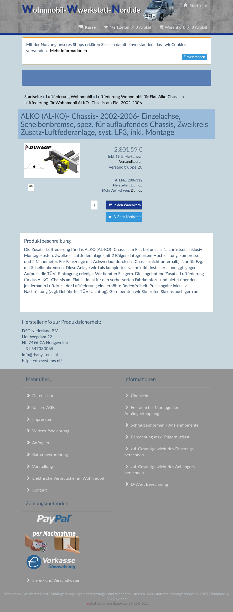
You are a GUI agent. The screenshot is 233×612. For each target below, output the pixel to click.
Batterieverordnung (47, 454)
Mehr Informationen (68, 50)
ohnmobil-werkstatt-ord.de (99, 9)
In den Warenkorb (124, 205)
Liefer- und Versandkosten (53, 580)
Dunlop (136, 190)
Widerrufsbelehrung (47, 430)
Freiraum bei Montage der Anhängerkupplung (151, 410)
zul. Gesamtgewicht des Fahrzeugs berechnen (159, 451)
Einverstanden (194, 57)
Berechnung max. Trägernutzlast (157, 436)
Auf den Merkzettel (125, 217)
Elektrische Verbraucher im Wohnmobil (65, 478)
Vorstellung (39, 466)
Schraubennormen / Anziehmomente (162, 424)
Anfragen (37, 442)
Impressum (39, 419)
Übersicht (137, 395)
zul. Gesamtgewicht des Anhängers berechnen (160, 469)
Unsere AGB (40, 407)
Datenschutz (40, 395)
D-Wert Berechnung (146, 484)
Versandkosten (130, 161)
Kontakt (36, 489)
